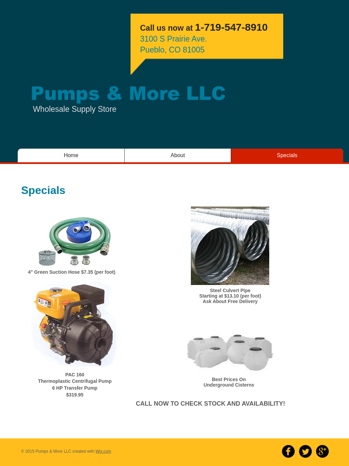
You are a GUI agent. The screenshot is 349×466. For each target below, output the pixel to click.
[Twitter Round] (305, 451)
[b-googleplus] (322, 451)
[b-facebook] (288, 451)
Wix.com (103, 451)
